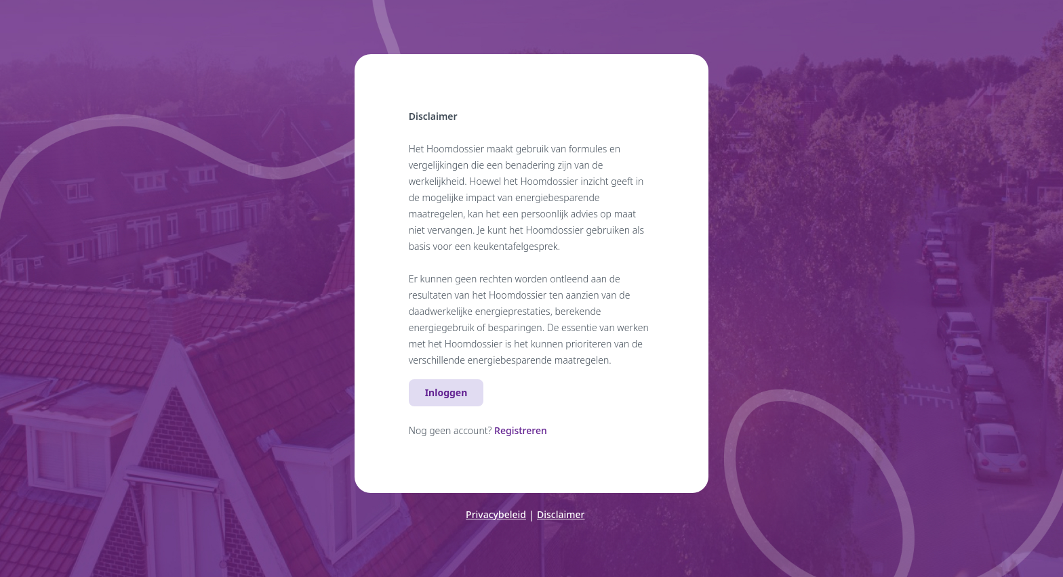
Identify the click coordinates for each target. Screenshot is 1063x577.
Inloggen (446, 392)
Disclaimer (560, 514)
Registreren (520, 430)
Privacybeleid (496, 514)
